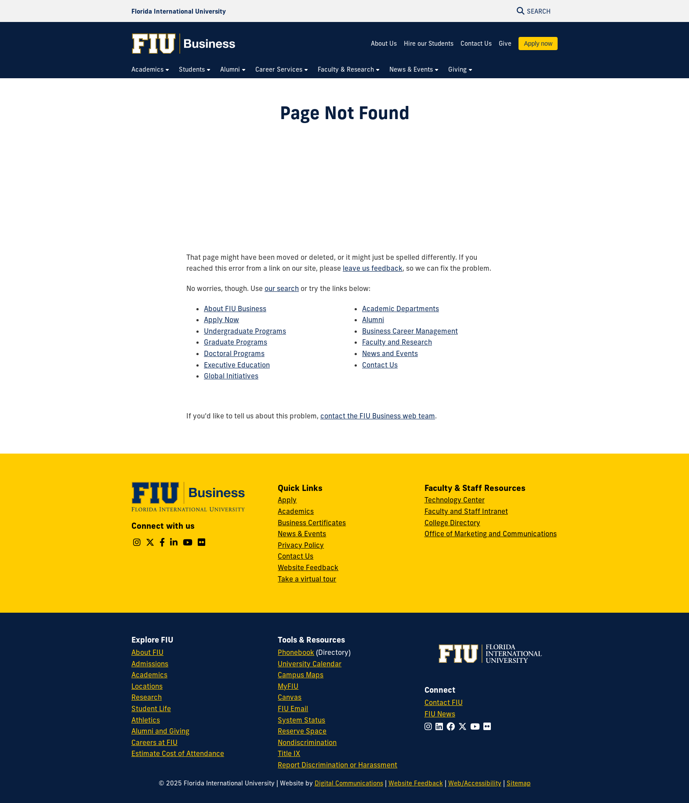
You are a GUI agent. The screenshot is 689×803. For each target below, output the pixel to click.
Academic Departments (400, 308)
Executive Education (237, 364)
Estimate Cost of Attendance (177, 753)
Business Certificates (312, 522)
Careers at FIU (154, 742)
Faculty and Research (397, 342)
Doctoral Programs (234, 353)
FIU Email (293, 708)
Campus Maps (300, 674)
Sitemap (519, 783)
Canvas (289, 697)
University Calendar (309, 663)
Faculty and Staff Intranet (466, 511)
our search (282, 288)
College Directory (452, 522)
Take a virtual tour (307, 578)
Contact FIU (443, 702)
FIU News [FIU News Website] (439, 713)
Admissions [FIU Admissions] (149, 663)
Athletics (145, 720)
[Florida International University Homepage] (178, 11)
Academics (296, 511)
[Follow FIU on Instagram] (429, 726)
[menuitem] (150, 69)
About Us (384, 43)
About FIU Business (235, 308)
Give (505, 43)
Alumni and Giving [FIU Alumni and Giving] (160, 731)
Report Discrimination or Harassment (337, 764)
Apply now (538, 43)
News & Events (302, 533)
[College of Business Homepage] (183, 44)
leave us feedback (373, 268)
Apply (287, 499)
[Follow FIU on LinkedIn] (440, 726)
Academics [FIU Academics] (149, 674)
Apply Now (221, 319)
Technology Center (454, 499)
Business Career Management (410, 331)
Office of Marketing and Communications (490, 533)
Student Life (151, 708)
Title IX (289, 753)
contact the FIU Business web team (377, 415)
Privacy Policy (301, 545)
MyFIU (288, 686)
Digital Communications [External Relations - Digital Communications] (349, 783)
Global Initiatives (231, 375)
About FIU (147, 652)
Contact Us (476, 43)
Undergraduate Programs (245, 331)
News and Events (390, 353)
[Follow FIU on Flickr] (488, 726)
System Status (301, 720)
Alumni (373, 319)
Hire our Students (428, 43)
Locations (147, 686)
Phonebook (296, 652)
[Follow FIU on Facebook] (452, 726)
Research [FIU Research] (146, 697)
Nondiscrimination (307, 742)
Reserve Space (302, 731)
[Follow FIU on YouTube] (476, 726)
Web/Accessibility (474, 783)
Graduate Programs (235, 342)
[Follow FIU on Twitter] (464, 726)
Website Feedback (308, 567)
